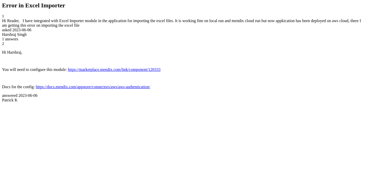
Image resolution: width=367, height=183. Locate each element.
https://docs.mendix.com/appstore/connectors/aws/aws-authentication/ (93, 87)
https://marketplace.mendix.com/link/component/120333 (114, 69)
